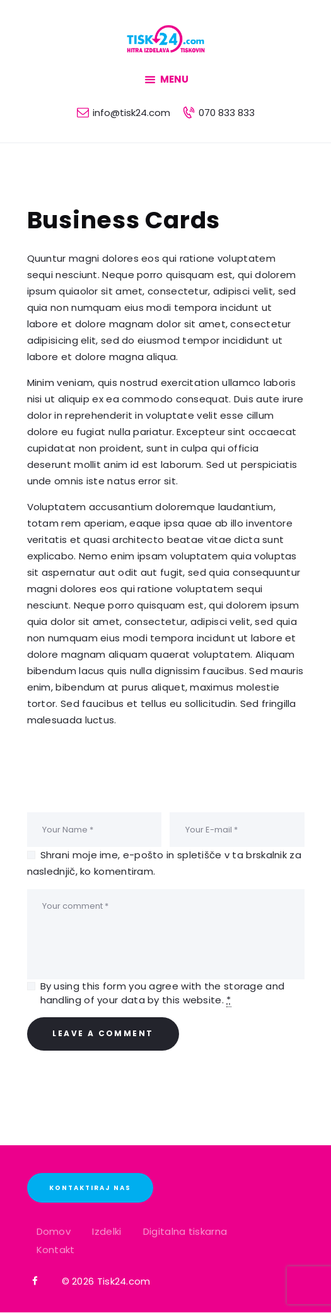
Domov (54, 1231)
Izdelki (106, 1231)
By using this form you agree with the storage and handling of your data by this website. (162, 993)
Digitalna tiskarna (185, 1231)
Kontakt (56, 1249)
